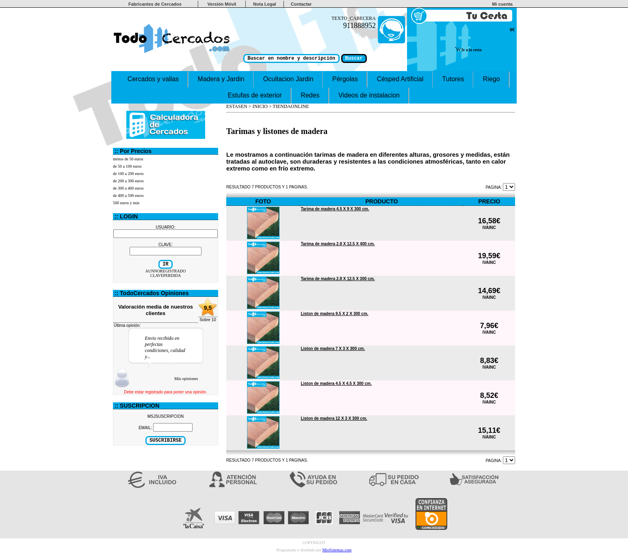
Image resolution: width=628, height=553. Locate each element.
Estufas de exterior (254, 95)
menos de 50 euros (128, 159)
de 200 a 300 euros (128, 181)
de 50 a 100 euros (127, 166)
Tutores (453, 79)
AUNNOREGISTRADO (165, 271)
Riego (491, 79)
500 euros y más (126, 203)
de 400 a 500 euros (128, 195)
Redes (310, 95)
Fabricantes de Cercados (155, 4)
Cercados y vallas (153, 79)
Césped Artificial (400, 79)
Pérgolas (345, 79)
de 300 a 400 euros (128, 188)
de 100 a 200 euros (128, 173)
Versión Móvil (221, 4)
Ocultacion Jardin (288, 79)
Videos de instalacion (369, 95)
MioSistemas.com (336, 550)
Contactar (301, 4)
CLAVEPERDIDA (165, 275)
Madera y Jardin (220, 79)
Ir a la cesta (468, 50)
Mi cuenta (503, 4)
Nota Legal (264, 4)
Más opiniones (186, 378)
